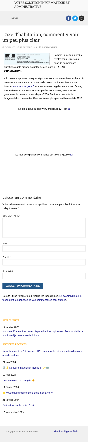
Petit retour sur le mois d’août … (20, 405)
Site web (7, 271)
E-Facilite (8, 47)
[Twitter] (75, 18)
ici (69, 109)
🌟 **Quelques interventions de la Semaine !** (27, 392)
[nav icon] (12, 18)
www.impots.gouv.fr (23, 86)
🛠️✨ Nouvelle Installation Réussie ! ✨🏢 (25, 367)
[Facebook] (68, 18)
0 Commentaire (48, 47)
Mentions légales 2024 (66, 431)
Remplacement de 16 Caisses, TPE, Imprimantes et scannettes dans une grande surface (42, 353)
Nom (5, 243)
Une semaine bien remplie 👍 (18, 380)
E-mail (6, 257)
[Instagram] (81, 18)
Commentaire (11, 216)
